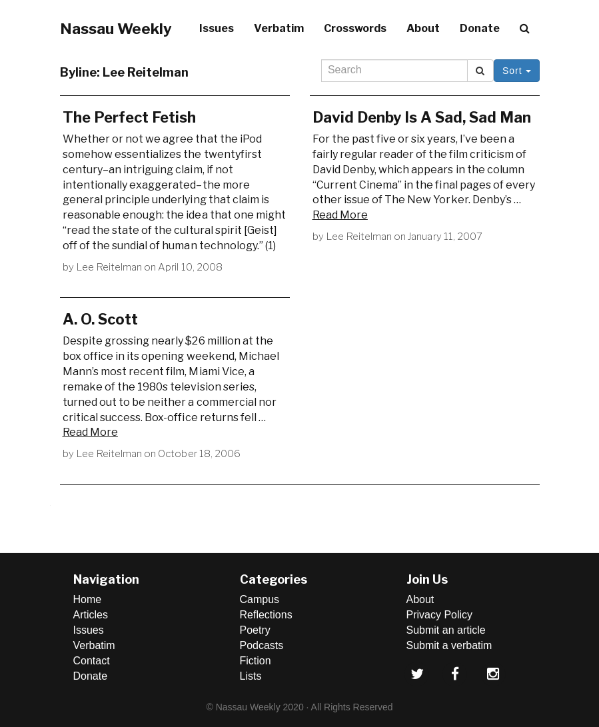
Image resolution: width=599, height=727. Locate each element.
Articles (90, 614)
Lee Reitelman (109, 267)
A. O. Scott (100, 319)
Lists (251, 676)
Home (87, 599)
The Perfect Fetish (129, 117)
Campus (260, 599)
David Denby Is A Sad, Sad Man (421, 117)
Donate (480, 28)
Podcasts (262, 645)
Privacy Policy (439, 614)
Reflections (266, 614)
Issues (216, 28)
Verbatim (279, 28)
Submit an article (446, 630)
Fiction (255, 660)
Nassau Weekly (116, 28)
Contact (91, 660)
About (423, 28)
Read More (340, 215)
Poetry (255, 630)
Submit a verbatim (449, 645)
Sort (516, 70)
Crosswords (355, 28)
